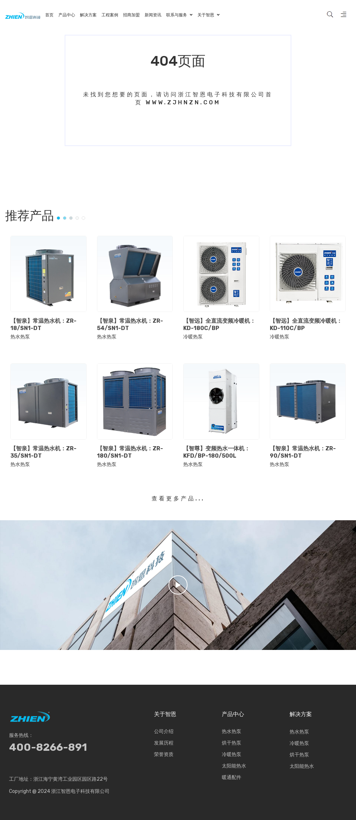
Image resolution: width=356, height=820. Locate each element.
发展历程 (163, 743)
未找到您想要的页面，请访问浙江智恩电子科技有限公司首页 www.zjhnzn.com (178, 98)
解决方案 (301, 714)
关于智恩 (165, 714)
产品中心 (233, 714)
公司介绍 (163, 732)
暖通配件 (231, 778)
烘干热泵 (231, 743)
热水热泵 (20, 337)
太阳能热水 (234, 766)
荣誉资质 (163, 755)
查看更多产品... (178, 498)
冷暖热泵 (193, 337)
